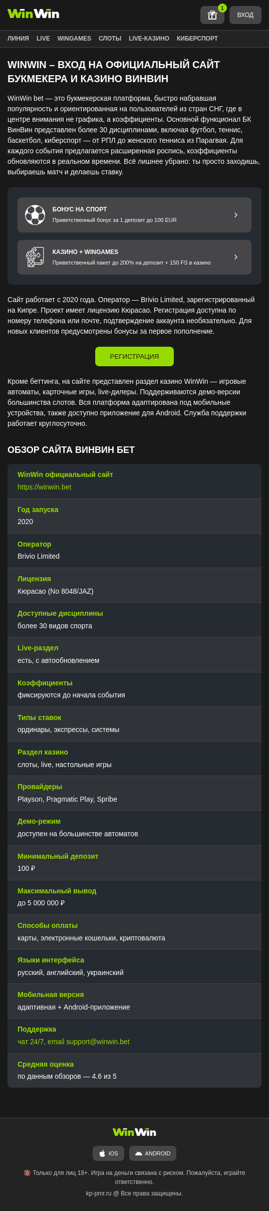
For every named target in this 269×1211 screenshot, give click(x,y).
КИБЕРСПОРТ (197, 38)
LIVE (43, 38)
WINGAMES (74, 38)
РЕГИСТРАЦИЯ (134, 357)
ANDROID (153, 1153)
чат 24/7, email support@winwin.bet (74, 1042)
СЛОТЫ (110, 38)
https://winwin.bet (44, 487)
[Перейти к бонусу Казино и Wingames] (236, 258)
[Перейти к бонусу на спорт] (236, 215)
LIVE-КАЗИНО (149, 38)
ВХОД (245, 15)
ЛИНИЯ (18, 38)
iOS (108, 1153)
